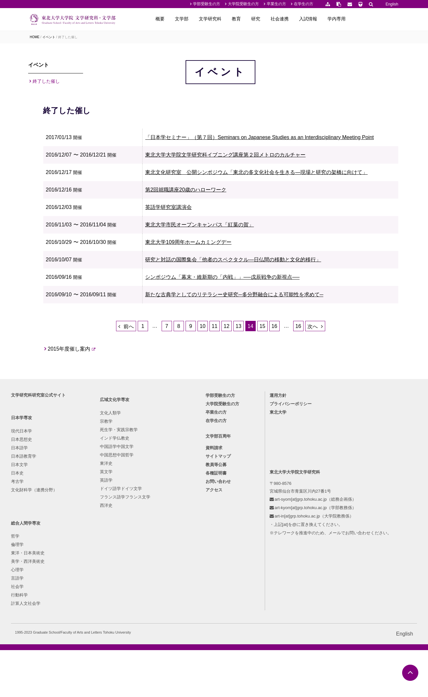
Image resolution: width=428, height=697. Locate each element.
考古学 (36, 589)
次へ (339, 398)
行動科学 (148, 597)
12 (253, 398)
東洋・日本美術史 (157, 555)
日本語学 (38, 555)
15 (289, 398)
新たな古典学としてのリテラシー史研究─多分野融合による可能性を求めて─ (273, 351)
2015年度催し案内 (122, 428)
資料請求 (214, 558)
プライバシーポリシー (284, 512)
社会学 (146, 589)
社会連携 (327, 18)
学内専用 (384, 18)
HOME (34, 37)
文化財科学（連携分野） (53, 597)
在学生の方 (303, 4)
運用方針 (271, 503)
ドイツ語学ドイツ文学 (106, 614)
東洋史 (91, 589)
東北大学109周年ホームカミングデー (227, 298)
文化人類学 (95, 539)
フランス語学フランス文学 (110, 623)
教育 (283, 18)
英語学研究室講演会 (207, 263)
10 (229, 398)
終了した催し (68, 37)
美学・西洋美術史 (157, 564)
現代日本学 (40, 539)
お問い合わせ (218, 592)
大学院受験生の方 (243, 4)
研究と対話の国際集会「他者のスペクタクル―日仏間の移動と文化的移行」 (271, 316)
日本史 (36, 581)
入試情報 (356, 18)
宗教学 (91, 547)
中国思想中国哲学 (102, 581)
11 (241, 398)
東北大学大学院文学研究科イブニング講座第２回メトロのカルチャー (264, 201)
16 (301, 398)
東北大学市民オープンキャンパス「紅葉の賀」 (238, 281)
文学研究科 (257, 18)
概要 (207, 18)
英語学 (91, 606)
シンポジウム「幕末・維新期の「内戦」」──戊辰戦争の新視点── (261, 333)
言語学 (146, 581)
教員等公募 (216, 575)
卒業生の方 (276, 4)
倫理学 (146, 547)
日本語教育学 (42, 564)
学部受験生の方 (206, 4)
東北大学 (271, 520)
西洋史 (91, 631)
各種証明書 (216, 584)
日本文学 (38, 572)
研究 (303, 18)
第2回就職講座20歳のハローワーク (224, 246)
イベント (48, 37)
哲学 (144, 539)
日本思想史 (40, 547)
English (392, 4)
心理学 (146, 572)
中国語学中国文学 (102, 572)
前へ (155, 398)
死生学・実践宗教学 (104, 555)
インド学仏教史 (99, 564)
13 (265, 398)
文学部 (229, 18)
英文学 (91, 597)
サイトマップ (218, 567)
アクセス (214, 600)
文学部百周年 (218, 547)
